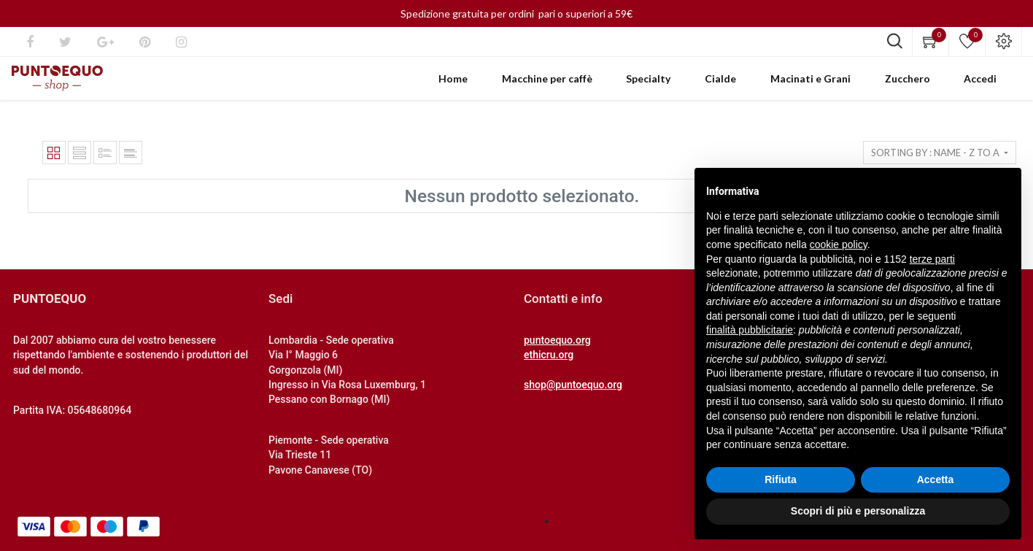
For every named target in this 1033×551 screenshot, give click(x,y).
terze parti (932, 259)
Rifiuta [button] (781, 479)
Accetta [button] (935, 479)
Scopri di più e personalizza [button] (858, 511)
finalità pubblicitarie (749, 330)
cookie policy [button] (838, 244)
